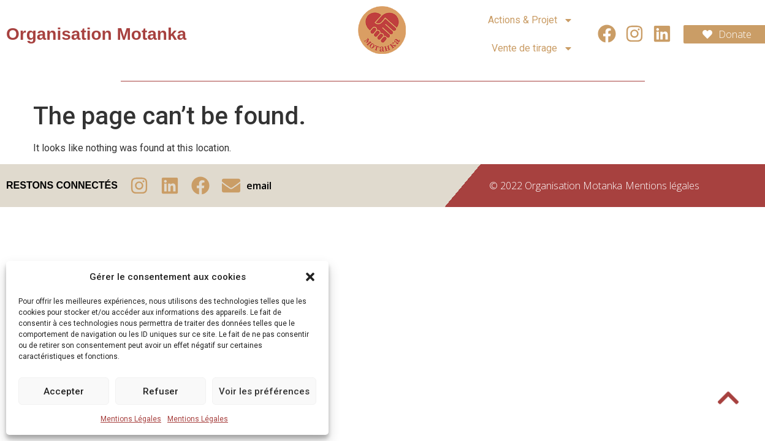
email (259, 185)
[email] (231, 185)
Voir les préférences (264, 391)
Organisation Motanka (96, 33)
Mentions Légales (131, 419)
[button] (310, 277)
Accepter (64, 391)
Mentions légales (662, 185)
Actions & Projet (530, 20)
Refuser (160, 391)
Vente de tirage (532, 48)
